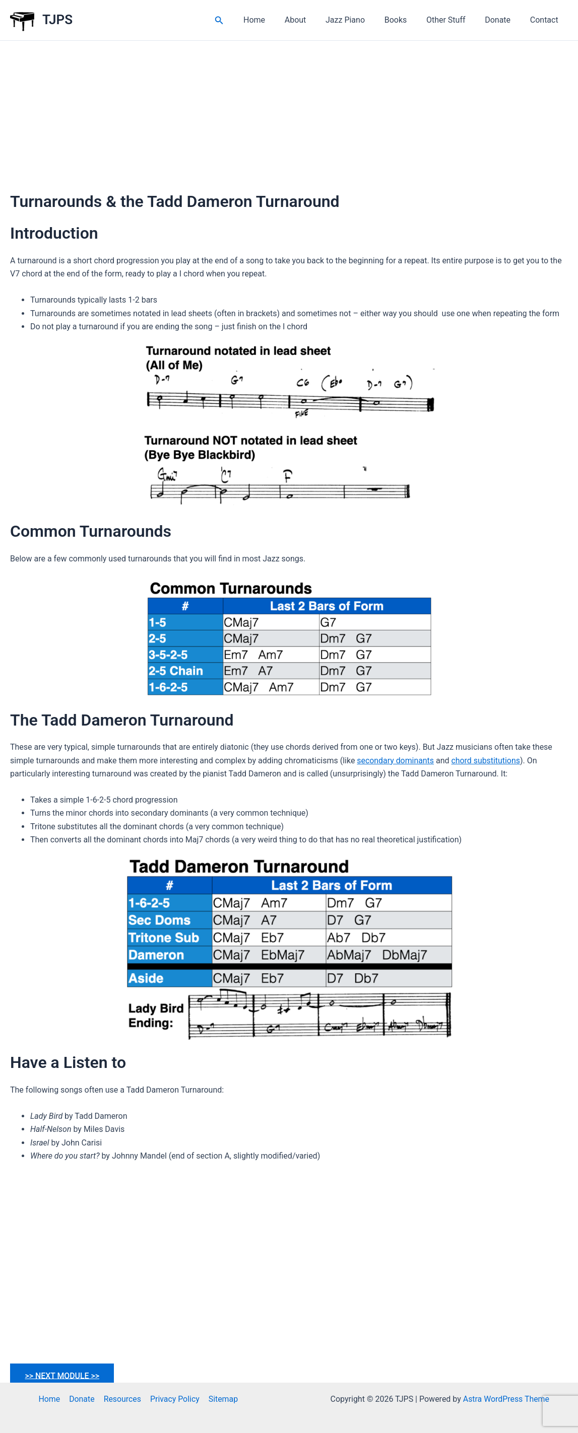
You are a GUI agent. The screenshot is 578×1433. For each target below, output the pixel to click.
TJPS (57, 19)
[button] (242, 20)
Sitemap (222, 1399)
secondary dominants (395, 760)
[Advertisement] (289, 116)
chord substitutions (486, 760)
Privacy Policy (174, 1399)
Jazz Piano (360, 20)
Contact (546, 20)
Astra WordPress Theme (506, 1399)
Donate (503, 20)
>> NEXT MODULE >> (62, 1375)
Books (407, 20)
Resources (122, 1399)
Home (276, 20)
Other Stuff (454, 20)
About (314, 20)
